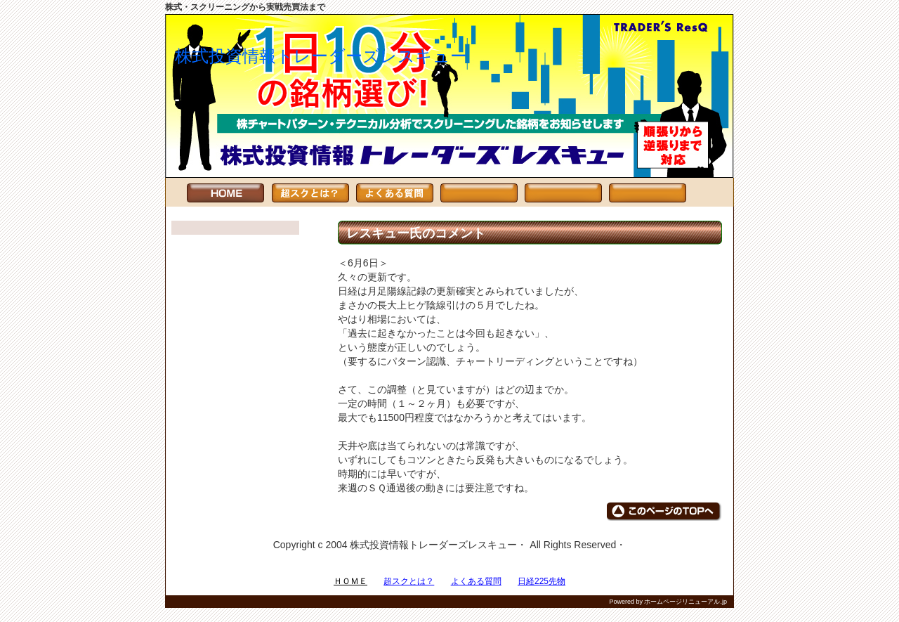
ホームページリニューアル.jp (685, 601)
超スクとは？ (408, 581)
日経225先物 (541, 581)
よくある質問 (476, 581)
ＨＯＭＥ (350, 581)
